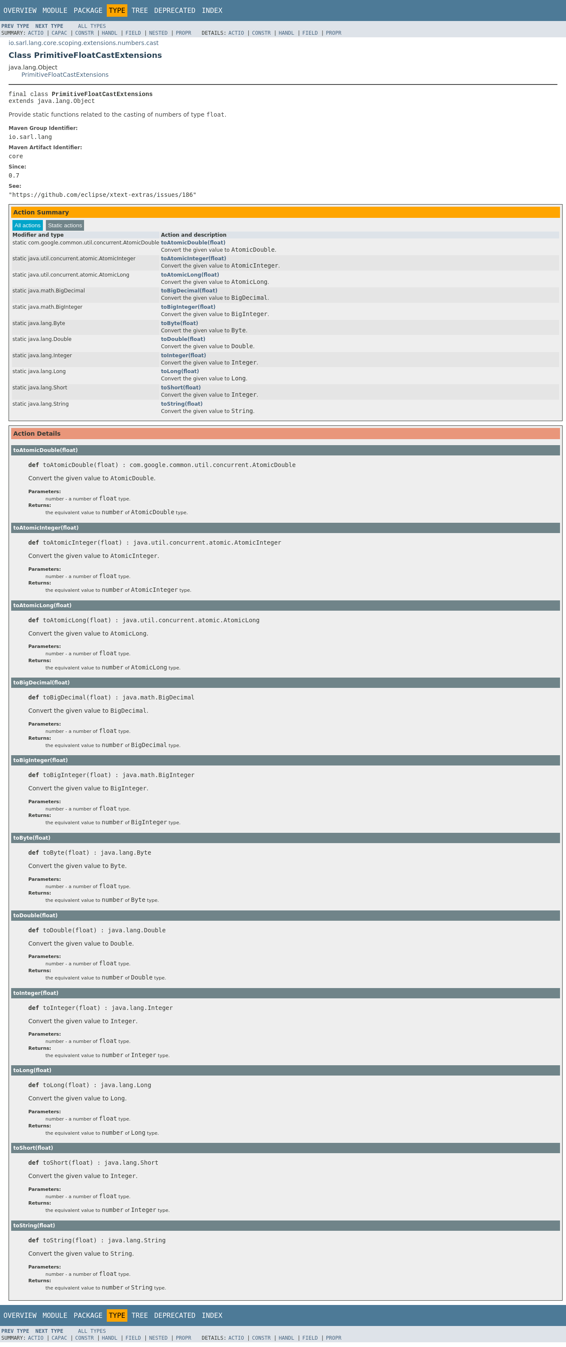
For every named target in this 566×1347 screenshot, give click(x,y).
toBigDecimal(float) (189, 293)
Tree (140, 10)
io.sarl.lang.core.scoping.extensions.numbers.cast (84, 42)
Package (88, 10)
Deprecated (175, 10)
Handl (109, 33)
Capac (59, 33)
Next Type (49, 26)
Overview (19, 10)
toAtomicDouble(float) (193, 245)
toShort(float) (181, 390)
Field (133, 33)
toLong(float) (180, 374)
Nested (158, 33)
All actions (28, 228)
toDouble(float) (183, 342)
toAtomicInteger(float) (193, 261)
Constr (84, 33)
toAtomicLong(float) (190, 277)
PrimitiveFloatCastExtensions (64, 74)
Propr (183, 33)
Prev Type (15, 26)
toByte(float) (179, 326)
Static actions (65, 228)
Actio (35, 33)
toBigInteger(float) (188, 310)
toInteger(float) (183, 358)
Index (212, 10)
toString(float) (181, 407)
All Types (92, 26)
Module (55, 10)
